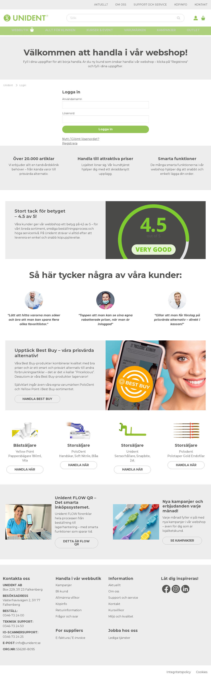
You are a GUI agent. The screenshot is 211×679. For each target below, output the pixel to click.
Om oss (120, 4)
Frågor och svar (67, 616)
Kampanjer (166, 31)
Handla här (25, 469)
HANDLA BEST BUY (37, 399)
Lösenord (68, 113)
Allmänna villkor (68, 597)
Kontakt (201, 4)
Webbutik (22, 31)
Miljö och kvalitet (120, 616)
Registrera (69, 143)
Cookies (201, 672)
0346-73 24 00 (13, 615)
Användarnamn (72, 99)
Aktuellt (101, 4)
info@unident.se (28, 643)
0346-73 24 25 (13, 636)
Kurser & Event (100, 31)
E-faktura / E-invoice (70, 638)
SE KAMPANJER (182, 540)
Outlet (193, 31)
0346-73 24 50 (13, 626)
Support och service (150, 4)
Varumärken (135, 31)
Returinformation (69, 610)
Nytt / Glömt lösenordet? (80, 139)
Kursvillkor (116, 610)
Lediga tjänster (119, 638)
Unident (8, 85)
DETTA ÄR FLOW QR (76, 543)
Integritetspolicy (179, 672)
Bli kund (62, 591)
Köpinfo (180, 4)
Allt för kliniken (60, 31)
